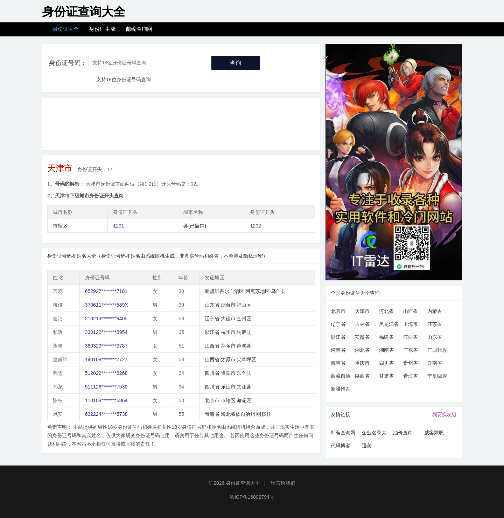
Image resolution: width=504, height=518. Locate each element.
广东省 (410, 350)
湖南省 (386, 350)
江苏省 (434, 324)
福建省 (386, 337)
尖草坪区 (246, 359)
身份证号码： (68, 62)
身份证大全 (65, 29)
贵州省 (410, 363)
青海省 (212, 414)
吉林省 (362, 324)
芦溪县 (244, 346)
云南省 (434, 363)
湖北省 (362, 350)
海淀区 (244, 400)
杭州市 (228, 332)
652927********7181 (106, 291)
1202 (255, 226)
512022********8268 (106, 373)
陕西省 (362, 376)
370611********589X (106, 305)
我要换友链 (444, 414)
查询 (235, 63)
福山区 (244, 305)
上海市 (410, 324)
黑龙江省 (389, 324)
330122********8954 (106, 332)
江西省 (212, 346)
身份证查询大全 (243, 483)
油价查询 (403, 432)
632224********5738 (106, 414)
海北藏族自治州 (238, 414)
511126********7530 (106, 387)
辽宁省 (212, 318)
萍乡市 (228, 346)
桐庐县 (244, 332)
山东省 (212, 305)
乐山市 (228, 387)
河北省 (386, 311)
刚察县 (263, 414)
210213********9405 (106, 318)
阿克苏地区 (257, 291)
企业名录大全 (374, 434)
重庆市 (362, 363)
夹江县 (244, 387)
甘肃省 (386, 376)
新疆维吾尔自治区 (224, 291)
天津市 (362, 311)
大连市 (228, 318)
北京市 (212, 400)
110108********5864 (106, 400)
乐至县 (244, 373)
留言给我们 (283, 483)
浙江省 (212, 332)
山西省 (212, 359)
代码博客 (340, 445)
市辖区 (60, 226)
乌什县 (278, 291)
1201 (118, 226)
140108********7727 (106, 359)
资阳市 (228, 373)
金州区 (244, 318)
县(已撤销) (194, 226)
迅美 (367, 445)
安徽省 (362, 337)
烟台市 (228, 305)
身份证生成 (102, 29)
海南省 (338, 363)
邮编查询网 (139, 29)
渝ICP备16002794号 (252, 497)
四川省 (212, 373)
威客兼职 (434, 432)
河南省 (338, 350)
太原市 (228, 359)
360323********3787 (106, 346)
